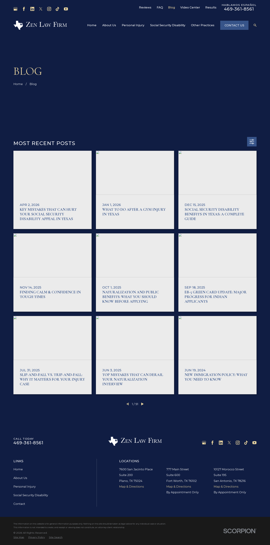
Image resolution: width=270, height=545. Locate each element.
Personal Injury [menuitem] (133, 25)
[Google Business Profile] (15, 9)
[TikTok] (57, 9)
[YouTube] (66, 9)
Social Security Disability (30, 495)
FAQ (160, 7)
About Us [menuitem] (109, 25)
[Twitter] (41, 9)
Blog (171, 7)
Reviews (145, 7)
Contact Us (234, 25)
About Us (20, 478)
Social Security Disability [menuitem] (167, 25)
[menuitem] (18, 537)
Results (210, 7)
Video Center (190, 7)
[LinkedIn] (32, 9)
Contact (19, 504)
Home (18, 469)
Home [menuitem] (91, 25)
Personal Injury (24, 486)
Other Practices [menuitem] (202, 25)
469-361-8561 (239, 9)
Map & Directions (131, 486)
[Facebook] (24, 9)
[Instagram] (49, 9)
